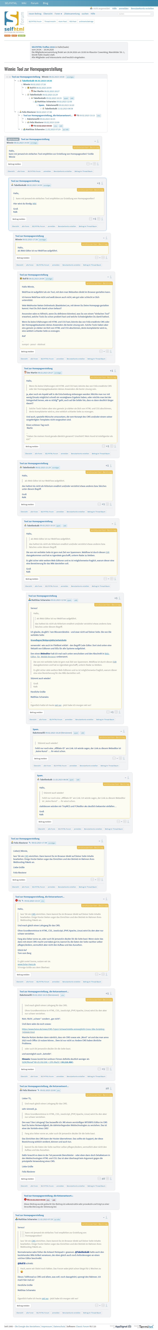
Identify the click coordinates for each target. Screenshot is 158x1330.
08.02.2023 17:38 (39, 842)
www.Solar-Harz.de (27, 964)
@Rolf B (21, 1263)
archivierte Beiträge (86, 21)
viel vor (58, 705)
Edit (107, 552)
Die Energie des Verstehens (27, 1326)
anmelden (47, 171)
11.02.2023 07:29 (45, 1219)
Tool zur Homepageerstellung (35, 139)
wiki (64, 526)
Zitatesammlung (72, 13)
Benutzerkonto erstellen (63, 171)
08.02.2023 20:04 (36, 278)
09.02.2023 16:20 (53, 732)
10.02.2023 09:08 (37, 1200)
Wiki (24, 3)
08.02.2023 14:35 (34, 185)
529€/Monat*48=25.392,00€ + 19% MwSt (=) (47, 1062)
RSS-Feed (72, 21)
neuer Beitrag (35, 13)
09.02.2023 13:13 (32, 900)
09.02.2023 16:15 (40, 995)
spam (58, 526)
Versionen (66, 732)
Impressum (46, 1326)
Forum (34, 3)
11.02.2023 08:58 (60, 779)
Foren (57, 13)
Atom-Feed (63, 21)
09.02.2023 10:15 (47, 525)
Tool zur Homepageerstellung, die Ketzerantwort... (39, 896)
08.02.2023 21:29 (43, 467)
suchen (85, 13)
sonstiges (33, 143)
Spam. (36, 729)
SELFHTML (11, 3)
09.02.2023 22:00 (48, 1090)
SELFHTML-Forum (35, 21)
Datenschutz (59, 1326)
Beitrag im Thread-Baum (83, 171)
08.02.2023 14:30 (21, 142)
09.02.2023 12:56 (58, 600)
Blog (45, 3)
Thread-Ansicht (50, 21)
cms (42, 901)
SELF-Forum (13, 139)
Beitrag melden (14, 164)
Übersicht (47, 13)
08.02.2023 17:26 (30, 239)
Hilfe (93, 13)
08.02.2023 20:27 (45, 372)
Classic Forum (82, 1326)
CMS (26, 856)
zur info (57, 1219)
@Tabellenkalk (82, 1252)
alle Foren (21, 171)
